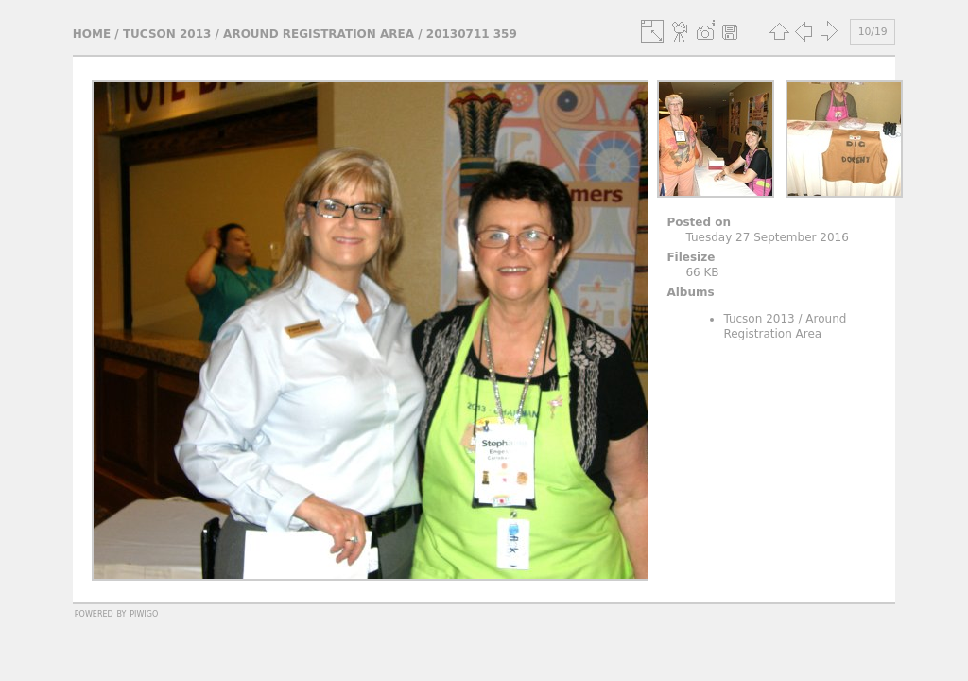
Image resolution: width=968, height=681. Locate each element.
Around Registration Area (318, 34)
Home (92, 34)
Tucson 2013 (167, 34)
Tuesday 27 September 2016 (766, 237)
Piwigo (144, 613)
